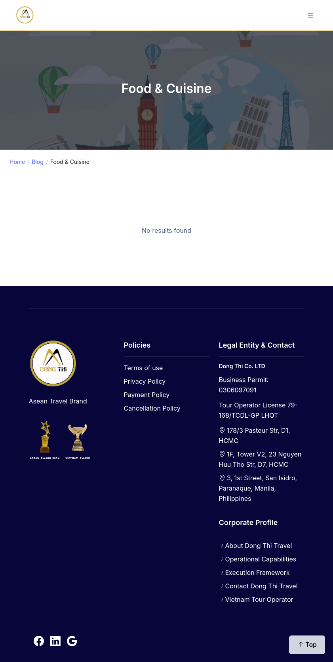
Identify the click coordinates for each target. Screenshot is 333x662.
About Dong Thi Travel (258, 546)
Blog (38, 161)
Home (17, 161)
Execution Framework (257, 572)
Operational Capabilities (261, 559)
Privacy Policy (145, 381)
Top (307, 645)
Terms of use (143, 368)
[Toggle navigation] (310, 15)
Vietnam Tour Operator (259, 599)
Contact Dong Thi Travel (261, 586)
